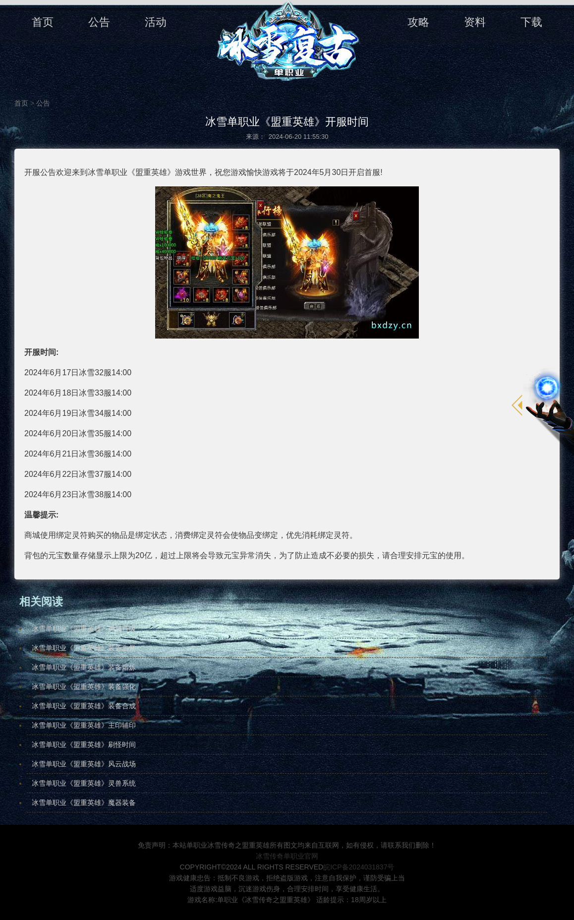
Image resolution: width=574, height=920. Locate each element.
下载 (531, 22)
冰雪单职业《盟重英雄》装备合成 (84, 706)
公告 (99, 22)
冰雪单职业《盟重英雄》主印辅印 (84, 725)
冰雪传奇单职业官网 (287, 856)
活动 (156, 22)
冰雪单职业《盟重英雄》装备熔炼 (84, 667)
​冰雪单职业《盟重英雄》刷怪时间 (84, 744)
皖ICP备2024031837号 (358, 867)
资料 (475, 22)
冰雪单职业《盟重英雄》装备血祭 (84, 648)
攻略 (418, 22)
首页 (43, 22)
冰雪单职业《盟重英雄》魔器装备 (84, 802)
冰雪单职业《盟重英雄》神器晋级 (84, 628)
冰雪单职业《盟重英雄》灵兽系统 (84, 783)
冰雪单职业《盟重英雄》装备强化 (84, 686)
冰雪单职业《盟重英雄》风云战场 (84, 764)
